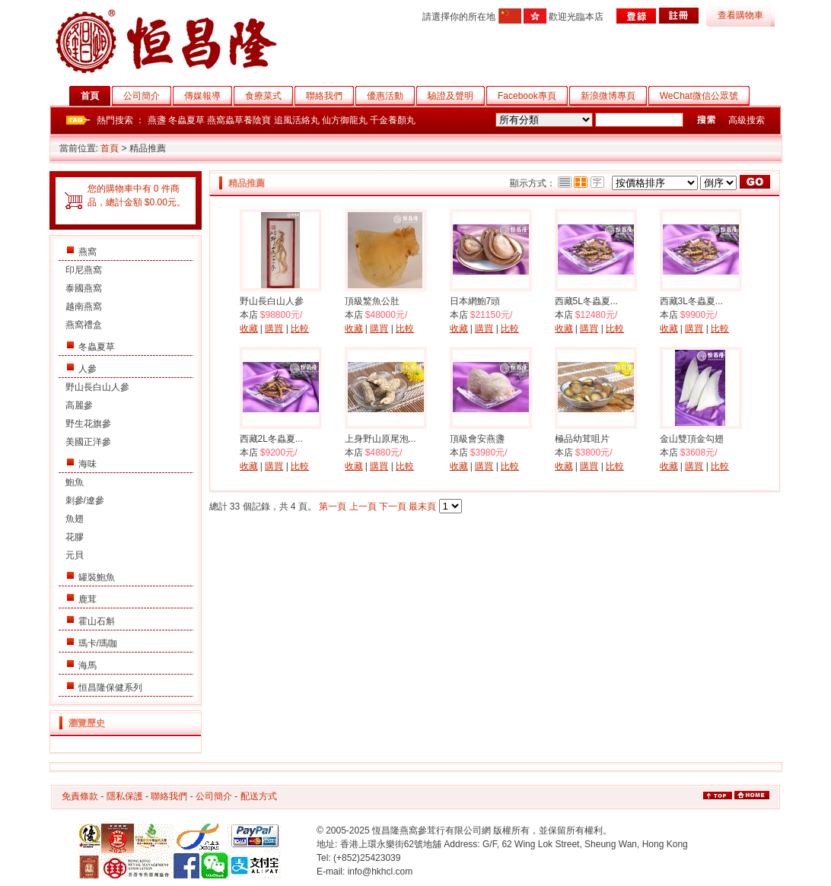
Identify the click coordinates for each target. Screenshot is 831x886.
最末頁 (422, 506)
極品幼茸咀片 (582, 438)
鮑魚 (74, 482)
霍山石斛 (96, 621)
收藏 (249, 328)
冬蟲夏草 (186, 120)
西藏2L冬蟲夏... (271, 438)
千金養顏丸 (393, 120)
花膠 (74, 537)
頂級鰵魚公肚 (372, 301)
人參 (87, 369)
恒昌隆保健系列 (110, 687)
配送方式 (258, 796)
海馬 (87, 665)
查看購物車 (740, 15)
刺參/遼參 (84, 500)
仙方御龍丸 (345, 120)
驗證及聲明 (456, 96)
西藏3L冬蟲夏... (691, 301)
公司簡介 (147, 96)
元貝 (74, 555)
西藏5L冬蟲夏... (586, 301)
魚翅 (74, 518)
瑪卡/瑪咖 (97, 643)
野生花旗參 (88, 423)
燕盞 (157, 120)
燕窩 (87, 251)
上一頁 (363, 506)
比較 (300, 328)
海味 (87, 464)
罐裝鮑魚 (96, 577)
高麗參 (79, 405)
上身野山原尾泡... (380, 438)
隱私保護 (125, 796)
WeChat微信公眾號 (705, 96)
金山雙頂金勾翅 (692, 438)
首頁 (95, 96)
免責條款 (80, 796)
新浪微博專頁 (614, 96)
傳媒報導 (208, 96)
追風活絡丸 (297, 120)
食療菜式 (269, 96)
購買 (274, 328)
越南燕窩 (83, 306)
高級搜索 (746, 120)
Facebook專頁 (533, 96)
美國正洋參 (88, 442)
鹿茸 (87, 599)
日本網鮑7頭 (475, 301)
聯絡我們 (330, 96)
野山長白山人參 (97, 387)
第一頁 (332, 506)
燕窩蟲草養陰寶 (239, 120)
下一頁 (392, 506)
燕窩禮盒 (83, 324)
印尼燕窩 (83, 270)
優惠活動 (391, 96)
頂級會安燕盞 (477, 438)
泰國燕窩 (83, 288)
